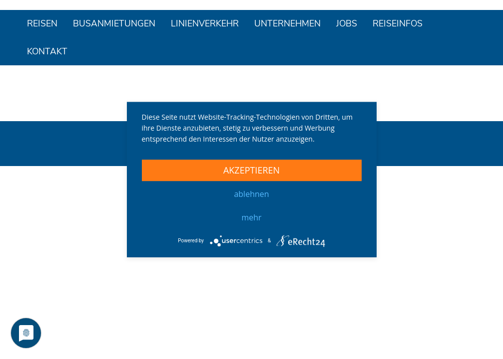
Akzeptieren (251, 170)
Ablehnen (251, 193)
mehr (251, 217)
